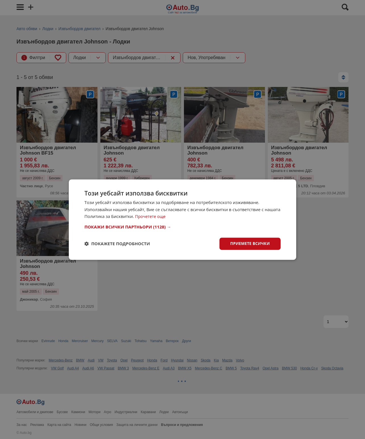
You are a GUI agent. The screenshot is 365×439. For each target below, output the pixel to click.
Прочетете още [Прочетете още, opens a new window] (151, 216)
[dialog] (182, 219)
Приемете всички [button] (249, 243)
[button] (182, 226)
